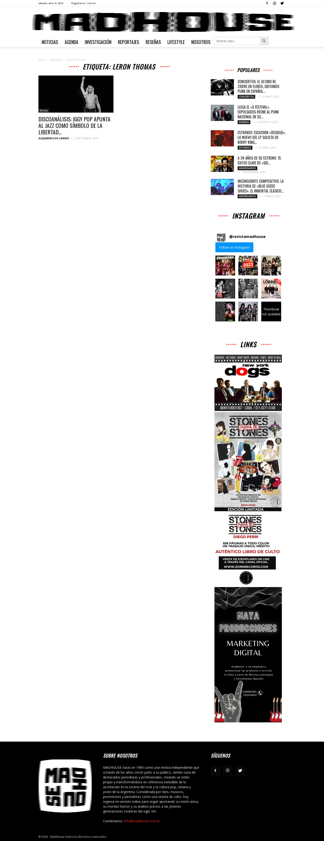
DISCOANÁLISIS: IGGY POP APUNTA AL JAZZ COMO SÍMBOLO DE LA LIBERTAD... (74, 125)
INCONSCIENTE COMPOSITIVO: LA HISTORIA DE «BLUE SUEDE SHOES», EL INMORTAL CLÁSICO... (261, 186)
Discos (44, 110)
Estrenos (245, 147)
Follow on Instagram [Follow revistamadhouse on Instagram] (234, 247)
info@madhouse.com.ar (142, 821)
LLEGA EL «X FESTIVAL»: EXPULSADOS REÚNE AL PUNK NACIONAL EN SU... (258, 112)
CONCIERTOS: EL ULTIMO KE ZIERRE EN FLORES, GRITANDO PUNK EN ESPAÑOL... (258, 86)
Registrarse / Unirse (83, 3)
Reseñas (153, 41)
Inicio (41, 60)
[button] (225, 265)
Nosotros (201, 41)
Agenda (71, 41)
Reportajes (128, 41)
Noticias (50, 41)
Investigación (98, 41)
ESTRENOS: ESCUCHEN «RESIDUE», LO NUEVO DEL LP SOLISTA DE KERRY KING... (262, 137)
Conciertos (246, 96)
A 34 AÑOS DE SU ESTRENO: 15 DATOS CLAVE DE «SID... (259, 160)
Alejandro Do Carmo (53, 138)
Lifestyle (176, 41)
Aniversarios (247, 168)
